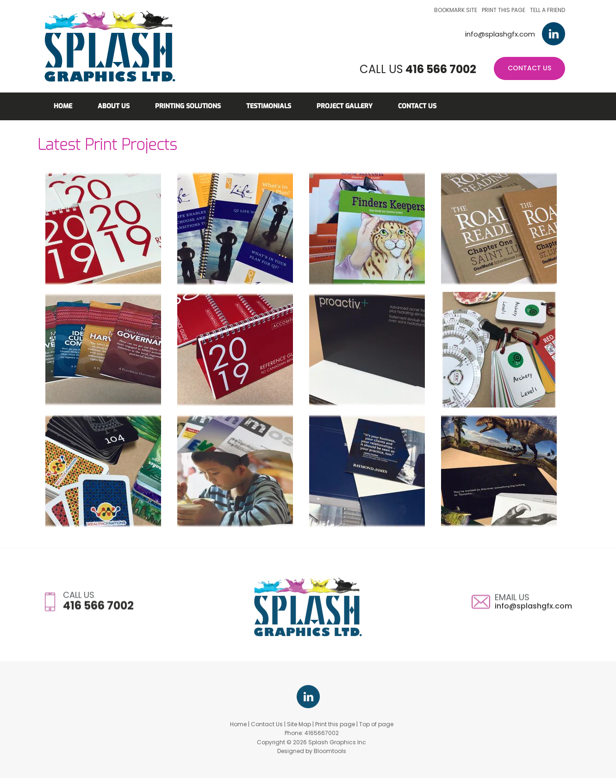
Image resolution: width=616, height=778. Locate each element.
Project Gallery (345, 106)
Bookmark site (455, 10)
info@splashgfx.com (500, 34)
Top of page (376, 730)
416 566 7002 (440, 69)
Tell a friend (547, 10)
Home (63, 106)
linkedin (553, 33)
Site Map (299, 730)
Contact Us (529, 68)
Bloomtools (330, 756)
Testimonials (268, 106)
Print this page (503, 10)
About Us (114, 106)
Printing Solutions (188, 106)
